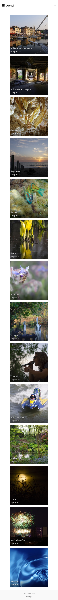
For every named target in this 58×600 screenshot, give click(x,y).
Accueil (10, 5)
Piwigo (29, 596)
